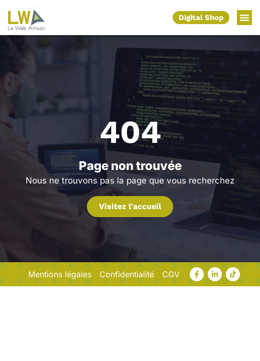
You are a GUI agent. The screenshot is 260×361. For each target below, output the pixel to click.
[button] (244, 17)
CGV (171, 274)
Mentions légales (59, 274)
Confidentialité (126, 274)
